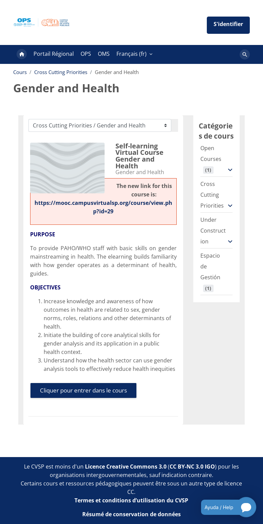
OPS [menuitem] (86, 53)
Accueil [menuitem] (21, 54)
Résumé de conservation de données (131, 514)
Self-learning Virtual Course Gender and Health (139, 155)
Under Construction (213, 230)
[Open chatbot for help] (223, 507)
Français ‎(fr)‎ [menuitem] (131, 53)
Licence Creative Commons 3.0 (126, 466)
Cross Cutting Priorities (60, 72)
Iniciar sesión (228, 25)
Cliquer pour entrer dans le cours (83, 390)
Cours (20, 72)
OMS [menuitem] (104, 53)
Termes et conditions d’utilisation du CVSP (131, 500)
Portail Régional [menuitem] (54, 53)
